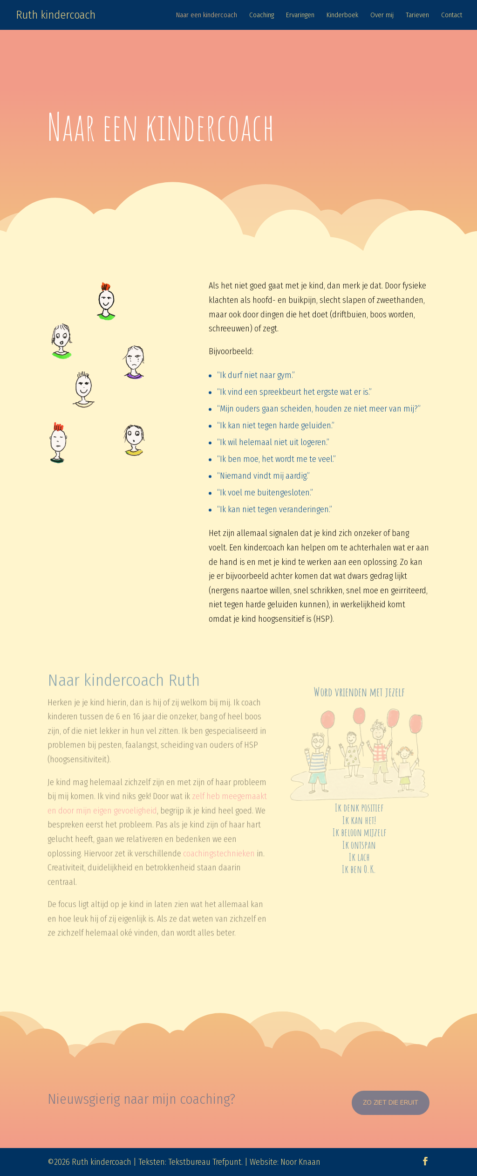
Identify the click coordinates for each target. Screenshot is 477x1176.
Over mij (382, 15)
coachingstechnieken (219, 845)
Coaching (261, 15)
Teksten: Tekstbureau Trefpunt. (190, 1162)
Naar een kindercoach (206, 15)
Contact (451, 15)
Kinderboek (342, 15)
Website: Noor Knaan (285, 1162)
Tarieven (417, 15)
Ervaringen (300, 15)
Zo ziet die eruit (390, 1102)
